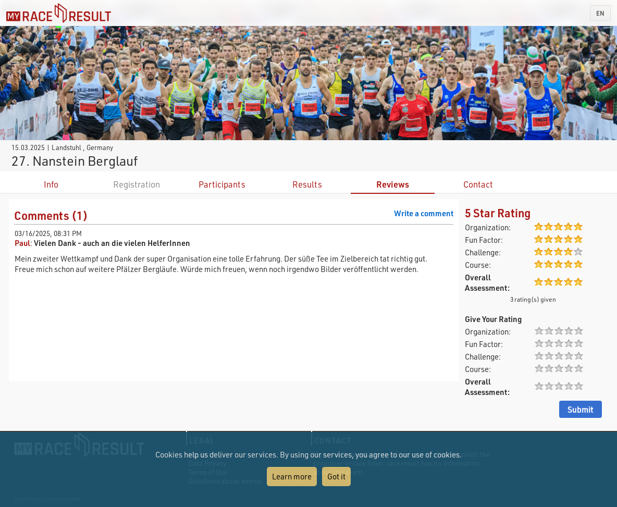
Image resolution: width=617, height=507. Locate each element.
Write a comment (423, 213)
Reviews (392, 184)
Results (307, 184)
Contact (478, 184)
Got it (336, 476)
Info (51, 184)
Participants (222, 184)
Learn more (292, 476)
